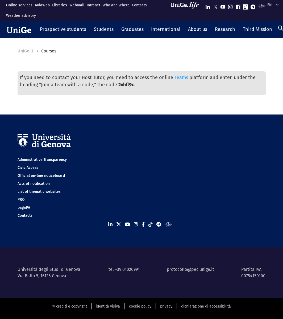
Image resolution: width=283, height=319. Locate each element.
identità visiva (108, 306)
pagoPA (24, 207)
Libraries (59, 5)
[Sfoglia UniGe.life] (186, 10)
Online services (19, 5)
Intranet (93, 5)
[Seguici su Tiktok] (245, 6)
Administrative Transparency (42, 159)
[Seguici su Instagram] (230, 6)
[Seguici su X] (215, 6)
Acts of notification (34, 183)
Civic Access (28, 167)
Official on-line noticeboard (41, 175)
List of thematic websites (39, 191)
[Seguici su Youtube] (223, 6)
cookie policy (140, 306)
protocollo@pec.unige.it (190, 269)
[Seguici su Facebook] (238, 6)
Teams (181, 77)
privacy (166, 306)
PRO (21, 199)
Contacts (139, 5)
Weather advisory (21, 15)
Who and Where (116, 5)
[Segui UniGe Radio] (261, 6)
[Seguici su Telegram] (253, 6)
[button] (63, 29)
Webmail (76, 5)
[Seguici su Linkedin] (208, 6)
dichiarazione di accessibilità (206, 306)
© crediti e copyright (69, 306)
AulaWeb (42, 5)
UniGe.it (25, 51)
